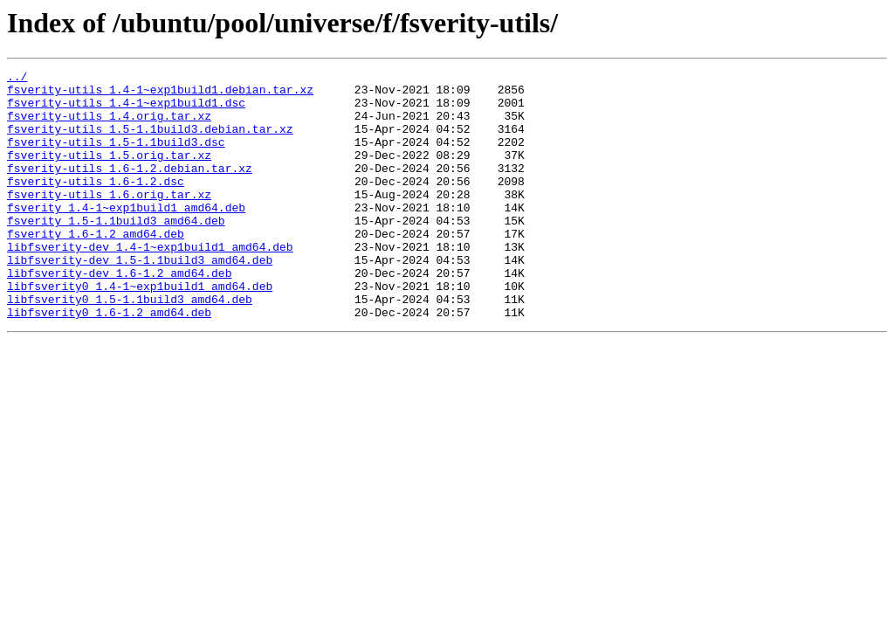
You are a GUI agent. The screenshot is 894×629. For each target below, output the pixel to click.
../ (17, 78)
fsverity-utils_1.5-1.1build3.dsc (116, 157)
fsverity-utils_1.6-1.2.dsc (95, 204)
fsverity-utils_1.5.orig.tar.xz (109, 173)
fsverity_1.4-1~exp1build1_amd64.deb (126, 236)
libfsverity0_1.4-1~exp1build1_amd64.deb (139, 330)
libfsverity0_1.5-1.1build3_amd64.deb (129, 346)
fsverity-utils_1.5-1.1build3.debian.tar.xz (150, 141)
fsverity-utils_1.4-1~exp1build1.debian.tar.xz (160, 94)
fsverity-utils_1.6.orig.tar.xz (109, 220)
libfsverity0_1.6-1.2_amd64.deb (109, 362)
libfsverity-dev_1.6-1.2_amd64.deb (119, 314)
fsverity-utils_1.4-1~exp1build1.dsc (126, 110)
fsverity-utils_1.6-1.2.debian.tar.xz (129, 189)
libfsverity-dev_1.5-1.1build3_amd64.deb (139, 299)
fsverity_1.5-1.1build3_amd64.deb (116, 251)
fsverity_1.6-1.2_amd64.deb (95, 267)
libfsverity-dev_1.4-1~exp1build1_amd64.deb (150, 283)
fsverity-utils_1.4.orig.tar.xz (109, 126)
